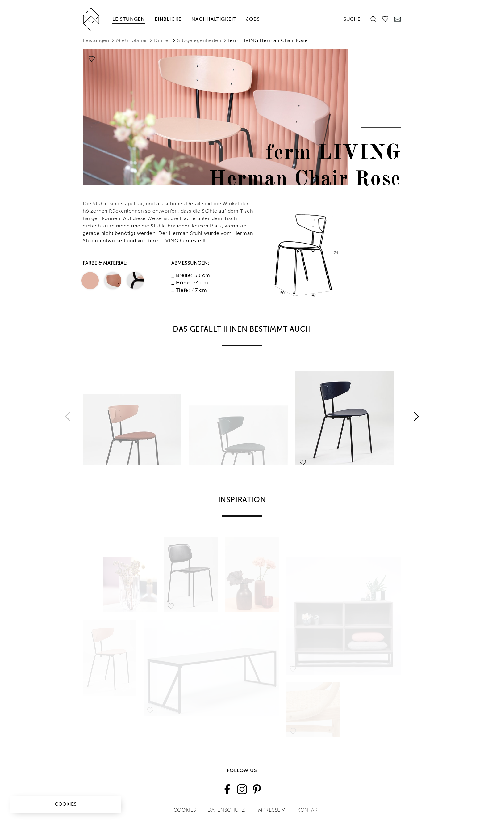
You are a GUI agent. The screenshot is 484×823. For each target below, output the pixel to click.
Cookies (66, 804)
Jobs (253, 19)
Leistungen (128, 19)
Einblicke (168, 19)
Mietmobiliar (132, 40)
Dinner (162, 40)
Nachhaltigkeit (213, 19)
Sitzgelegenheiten (199, 40)
